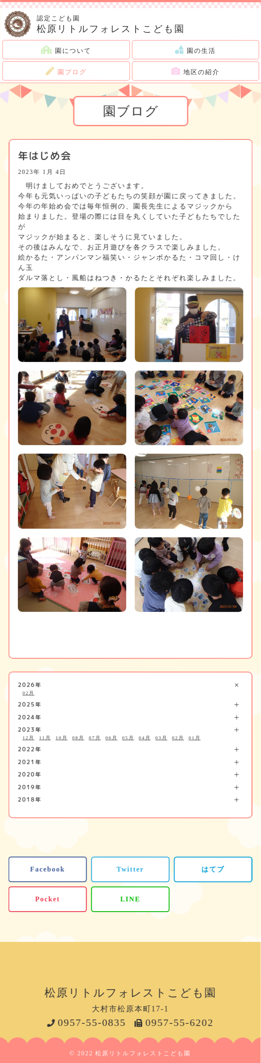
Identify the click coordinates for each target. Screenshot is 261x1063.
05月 (128, 737)
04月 (145, 737)
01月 (194, 737)
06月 (111, 737)
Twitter (130, 869)
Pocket (47, 899)
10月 (61, 737)
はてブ (213, 869)
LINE (130, 899)
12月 (29, 737)
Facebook (47, 869)
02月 (29, 692)
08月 (78, 737)
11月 (45, 737)
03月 (161, 737)
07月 (95, 737)
